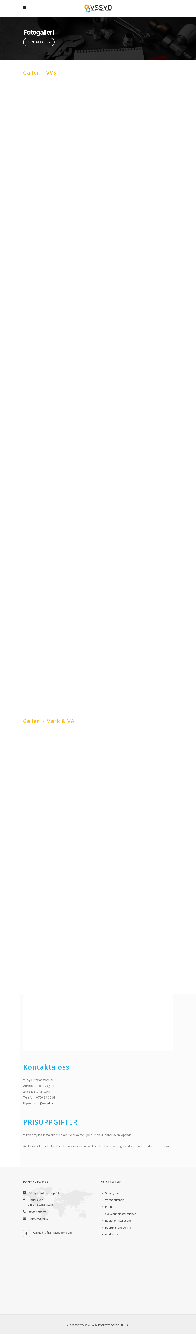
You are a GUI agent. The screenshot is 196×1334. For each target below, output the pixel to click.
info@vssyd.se (44, 1103)
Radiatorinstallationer (119, 1221)
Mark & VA (111, 1234)
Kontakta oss (39, 42)
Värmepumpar (114, 1200)
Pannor (110, 1207)
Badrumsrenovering (118, 1227)
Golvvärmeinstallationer (120, 1214)
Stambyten (112, 1193)
